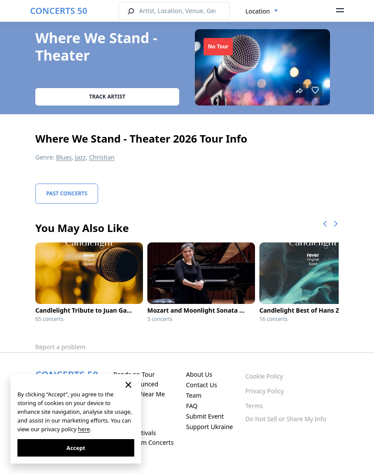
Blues (64, 157)
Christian (102, 157)
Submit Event (205, 416)
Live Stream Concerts (143, 442)
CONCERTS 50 (58, 11)
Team (194, 395)
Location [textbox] (257, 11)
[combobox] (261, 11)
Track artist (107, 96)
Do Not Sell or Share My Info (285, 419)
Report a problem (60, 347)
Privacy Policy (264, 391)
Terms (254, 406)
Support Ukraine (209, 427)
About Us (199, 374)
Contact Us (201, 385)
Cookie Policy (264, 376)
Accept (75, 448)
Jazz (80, 157)
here (84, 429)
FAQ (192, 406)
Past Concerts (66, 193)
